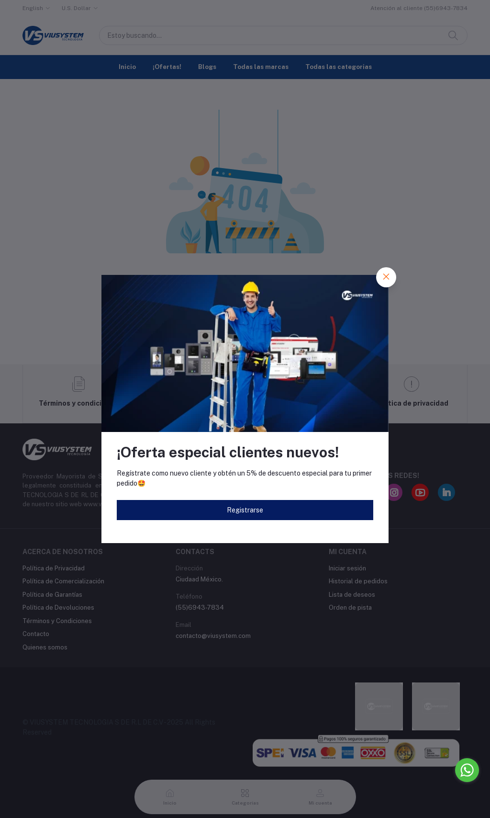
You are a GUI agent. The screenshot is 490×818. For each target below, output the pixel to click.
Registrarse (245, 510)
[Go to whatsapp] (467, 770)
